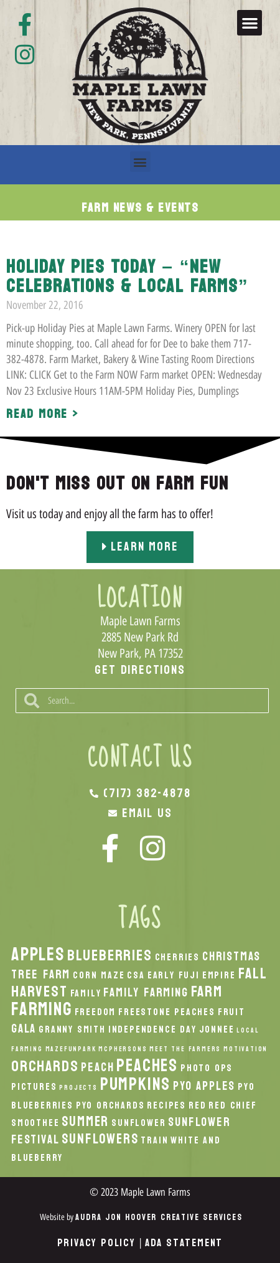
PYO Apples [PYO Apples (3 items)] (204, 1086)
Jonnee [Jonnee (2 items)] (217, 1029)
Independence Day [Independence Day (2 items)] (152, 1029)
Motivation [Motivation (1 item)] (245, 1049)
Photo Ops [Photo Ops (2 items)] (206, 1068)
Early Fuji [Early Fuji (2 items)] (173, 975)
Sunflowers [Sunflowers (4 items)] (100, 1139)
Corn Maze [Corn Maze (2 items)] (98, 975)
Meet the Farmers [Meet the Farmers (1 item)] (185, 1049)
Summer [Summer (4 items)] (85, 1121)
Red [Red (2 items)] (197, 1105)
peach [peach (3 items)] (97, 1067)
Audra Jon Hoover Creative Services (158, 1217)
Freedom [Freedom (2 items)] (95, 1012)
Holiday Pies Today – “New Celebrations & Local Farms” (127, 276)
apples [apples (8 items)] (38, 954)
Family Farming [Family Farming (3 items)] (145, 992)
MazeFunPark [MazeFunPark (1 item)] (70, 1049)
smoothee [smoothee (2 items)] (35, 1123)
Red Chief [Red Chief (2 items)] (232, 1105)
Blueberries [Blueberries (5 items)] (109, 955)
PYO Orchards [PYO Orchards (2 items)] (110, 1105)
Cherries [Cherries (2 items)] (177, 957)
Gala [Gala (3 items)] (23, 1028)
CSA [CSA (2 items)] (135, 975)
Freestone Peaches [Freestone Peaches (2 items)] (166, 1012)
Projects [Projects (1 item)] (78, 1088)
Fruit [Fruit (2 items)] (231, 1012)
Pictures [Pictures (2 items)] (34, 1086)
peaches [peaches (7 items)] (147, 1065)
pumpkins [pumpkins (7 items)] (135, 1084)
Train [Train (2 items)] (154, 1140)
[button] (250, 22)
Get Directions (140, 670)
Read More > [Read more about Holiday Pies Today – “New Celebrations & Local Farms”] (42, 414)
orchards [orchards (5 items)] (44, 1066)
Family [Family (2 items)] (85, 993)
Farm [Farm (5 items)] (207, 991)
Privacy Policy (96, 1242)
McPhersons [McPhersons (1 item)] (122, 1049)
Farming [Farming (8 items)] (41, 1009)
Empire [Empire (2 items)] (219, 975)
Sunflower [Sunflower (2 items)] (138, 1123)
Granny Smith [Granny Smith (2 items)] (72, 1029)
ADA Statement (184, 1242)
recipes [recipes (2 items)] (166, 1105)
